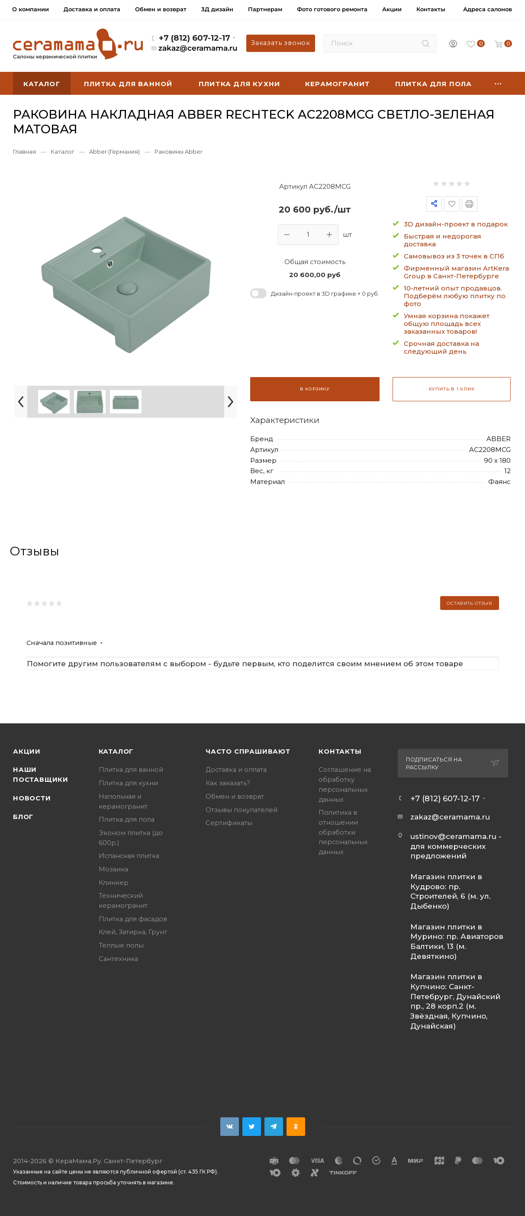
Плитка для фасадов (133, 919)
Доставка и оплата (236, 770)
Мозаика (113, 869)
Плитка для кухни (128, 783)
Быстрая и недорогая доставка (442, 240)
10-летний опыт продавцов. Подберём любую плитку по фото (455, 296)
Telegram (273, 1126)
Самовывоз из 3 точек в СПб (454, 256)
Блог (23, 817)
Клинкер (114, 883)
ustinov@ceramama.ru (453, 836)
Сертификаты (229, 823)
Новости (32, 798)
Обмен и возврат (235, 796)
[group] (125, 279)
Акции (27, 751)
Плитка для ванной (131, 770)
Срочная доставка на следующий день (441, 347)
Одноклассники (296, 1126)
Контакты (340, 751)
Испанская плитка (129, 856)
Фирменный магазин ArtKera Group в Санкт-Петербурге (456, 272)
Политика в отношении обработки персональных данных (343, 832)
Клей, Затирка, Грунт (133, 932)
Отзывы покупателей (241, 810)
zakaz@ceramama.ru (198, 48)
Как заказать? (228, 783)
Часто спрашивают (248, 751)
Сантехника (118, 959)
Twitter (251, 1126)
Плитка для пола (127, 819)
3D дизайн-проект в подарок (456, 224)
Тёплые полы (121, 945)
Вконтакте (229, 1126)
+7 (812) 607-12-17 (194, 38)
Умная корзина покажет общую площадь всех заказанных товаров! (447, 323)
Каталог (116, 751)
